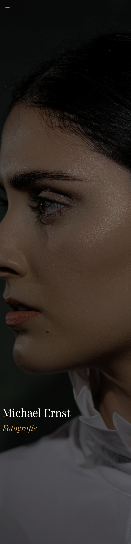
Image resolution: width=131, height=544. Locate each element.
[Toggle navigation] (7, 6)
